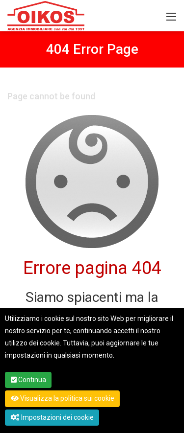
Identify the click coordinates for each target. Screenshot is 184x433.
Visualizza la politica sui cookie (62, 398)
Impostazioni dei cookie (52, 417)
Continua (28, 380)
